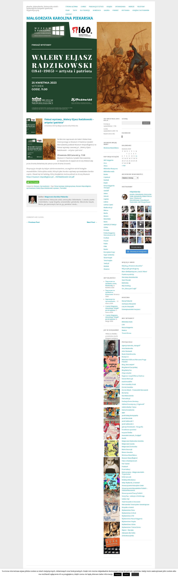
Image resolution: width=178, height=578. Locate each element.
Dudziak (106, 180)
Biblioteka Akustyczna (111, 169)
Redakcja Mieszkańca (128, 480)
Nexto (106, 222)
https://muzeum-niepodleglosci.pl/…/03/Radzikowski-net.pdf (50, 177)
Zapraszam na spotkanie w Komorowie (110, 292)
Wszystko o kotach (128, 507)
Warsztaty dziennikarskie (130, 277)
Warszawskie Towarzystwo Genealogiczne (135, 504)
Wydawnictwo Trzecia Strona (131, 527)
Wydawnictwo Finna (128, 510)
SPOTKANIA (125, 10)
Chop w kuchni (126, 373)
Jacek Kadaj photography (130, 415)
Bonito (106, 174)
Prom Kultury (126, 469)
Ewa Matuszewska (128, 396)
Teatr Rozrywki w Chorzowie (131, 502)
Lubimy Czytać (108, 205)
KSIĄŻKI (109, 7)
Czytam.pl (107, 177)
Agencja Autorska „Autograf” (131, 345)
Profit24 (106, 238)
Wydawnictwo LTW (128, 516)
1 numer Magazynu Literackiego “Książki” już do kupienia (112, 317)
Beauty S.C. (125, 357)
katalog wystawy (70, 186)
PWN (105, 246)
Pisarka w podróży (128, 274)
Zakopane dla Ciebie (128, 533)
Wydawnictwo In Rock (129, 513)
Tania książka (108, 260)
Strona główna (72, 7)
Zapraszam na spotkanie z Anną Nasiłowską (110, 283)
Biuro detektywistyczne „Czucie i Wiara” (134, 271)
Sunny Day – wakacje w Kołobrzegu (133, 496)
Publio (106, 243)
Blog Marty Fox (126, 370)
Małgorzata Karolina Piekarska (56, 197)
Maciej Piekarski (127, 301)
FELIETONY (141, 7)
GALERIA (106, 10)
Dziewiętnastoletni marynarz (131, 309)
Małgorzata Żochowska (129, 446)
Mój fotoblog (126, 286)
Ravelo (106, 249)
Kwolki (124, 438)
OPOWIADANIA (120, 7)
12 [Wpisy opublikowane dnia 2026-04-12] (136, 156)
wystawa (56, 188)
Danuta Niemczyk (127, 379)
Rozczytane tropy (109, 252)
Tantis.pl (106, 263)
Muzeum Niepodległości (83, 186)
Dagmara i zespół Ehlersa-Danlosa (133, 376)
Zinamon (106, 269)
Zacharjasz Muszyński (129, 304)
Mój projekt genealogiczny (130, 269)
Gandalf (106, 190)
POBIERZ (115, 10)
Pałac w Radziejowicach (129, 461)
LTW (123, 324)
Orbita (106, 227)
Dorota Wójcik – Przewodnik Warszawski (135, 390)
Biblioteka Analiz (109, 171)
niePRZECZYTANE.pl (110, 224)
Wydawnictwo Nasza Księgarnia (132, 519)
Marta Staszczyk (127, 449)
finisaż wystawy (59, 186)
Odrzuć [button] (126, 574)
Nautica (124, 330)
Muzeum (36, 186)
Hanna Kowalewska (128, 410)
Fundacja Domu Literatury (130, 401)
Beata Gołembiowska (129, 354)
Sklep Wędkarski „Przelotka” (131, 483)
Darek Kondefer (127, 381)
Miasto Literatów (127, 452)
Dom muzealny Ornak (129, 384)
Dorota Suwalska (127, 387)
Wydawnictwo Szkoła (128, 524)
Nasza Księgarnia (127, 327)
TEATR (75, 10)
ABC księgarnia (108, 160)
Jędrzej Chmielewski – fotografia (132, 427)
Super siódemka (109, 255)
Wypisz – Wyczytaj (127, 530)
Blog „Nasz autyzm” (128, 364)
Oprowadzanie (44, 186)
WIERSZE (131, 7)
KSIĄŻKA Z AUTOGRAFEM (141, 10)
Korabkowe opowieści (129, 430)
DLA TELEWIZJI (85, 10)
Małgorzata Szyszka (128, 444)
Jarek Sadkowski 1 (128, 421)
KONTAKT (69, 14)
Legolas (106, 199)
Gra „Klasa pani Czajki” (129, 288)
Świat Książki (108, 258)
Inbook (106, 196)
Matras (106, 210)
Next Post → (92, 222)
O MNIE (83, 7)
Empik (106, 183)
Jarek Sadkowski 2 (128, 424)
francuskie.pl (126, 398)
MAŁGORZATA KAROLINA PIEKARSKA (59, 18)
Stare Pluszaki (126, 280)
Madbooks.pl (108, 207)
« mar (124, 165)
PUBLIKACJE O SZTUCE (96, 7)
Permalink (63, 188)
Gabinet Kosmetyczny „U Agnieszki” (133, 404)
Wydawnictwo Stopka (129, 521)
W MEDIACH (97, 10)
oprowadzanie (31, 188)
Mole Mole (107, 219)
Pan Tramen (126, 464)
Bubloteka (125, 283)
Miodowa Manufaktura (111, 148)
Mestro (106, 216)
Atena (105, 166)
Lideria (106, 202)
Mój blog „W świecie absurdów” (132, 266)
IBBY (123, 413)
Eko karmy (125, 393)
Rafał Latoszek (126, 477)
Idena (106, 193)
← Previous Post (33, 222)
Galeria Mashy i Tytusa (129, 407)
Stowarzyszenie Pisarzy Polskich (132, 493)
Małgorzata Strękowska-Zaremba (133, 441)
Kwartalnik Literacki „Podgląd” (131, 435)
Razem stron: (108, 134)
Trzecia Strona (126, 333)
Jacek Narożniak (127, 418)
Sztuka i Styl (125, 499)
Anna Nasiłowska (127, 348)
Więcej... (135, 574)
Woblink (106, 266)
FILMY (68, 10)
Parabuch (125, 466)
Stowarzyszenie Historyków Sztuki (133, 485)
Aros (105, 163)
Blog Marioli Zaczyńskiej (129, 367)
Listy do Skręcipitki (128, 306)
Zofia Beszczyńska (128, 536)
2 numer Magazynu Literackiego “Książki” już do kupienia (112, 308)
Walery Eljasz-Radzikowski (44, 188)
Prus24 (106, 241)
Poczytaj (106, 230)
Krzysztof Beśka (127, 432)
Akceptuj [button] (117, 574)
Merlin (106, 213)
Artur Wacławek (127, 351)
